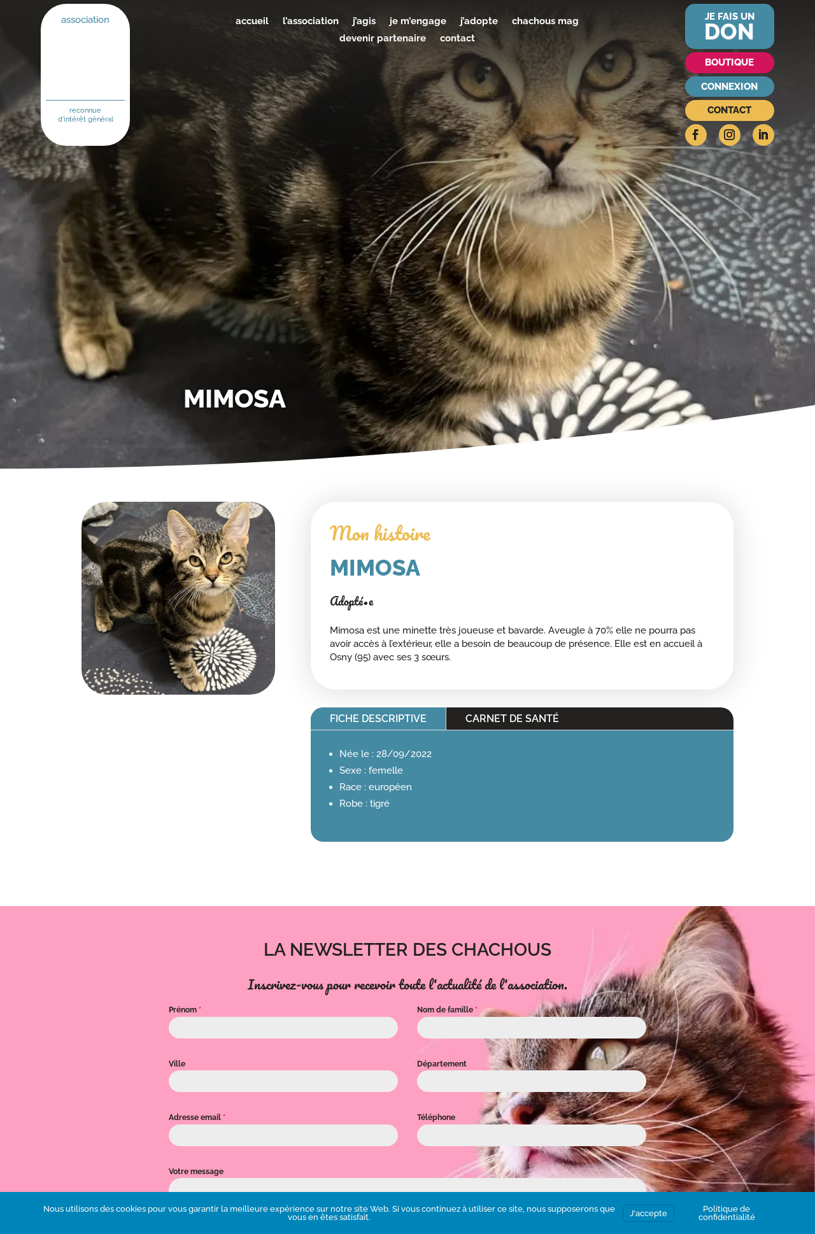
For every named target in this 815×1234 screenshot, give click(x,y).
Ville (177, 1064)
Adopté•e (351, 601)
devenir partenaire (382, 38)
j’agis (364, 21)
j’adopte (479, 21)
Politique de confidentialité (726, 1213)
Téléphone (436, 1117)
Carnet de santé (512, 719)
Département (442, 1064)
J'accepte (648, 1213)
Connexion (729, 86)
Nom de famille (447, 1009)
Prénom (185, 1009)
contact (457, 38)
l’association (311, 21)
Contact (729, 110)
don (729, 31)
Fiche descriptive (378, 719)
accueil (252, 21)
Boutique (729, 62)
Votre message (196, 1171)
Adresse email (197, 1117)
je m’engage (418, 21)
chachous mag (545, 21)
